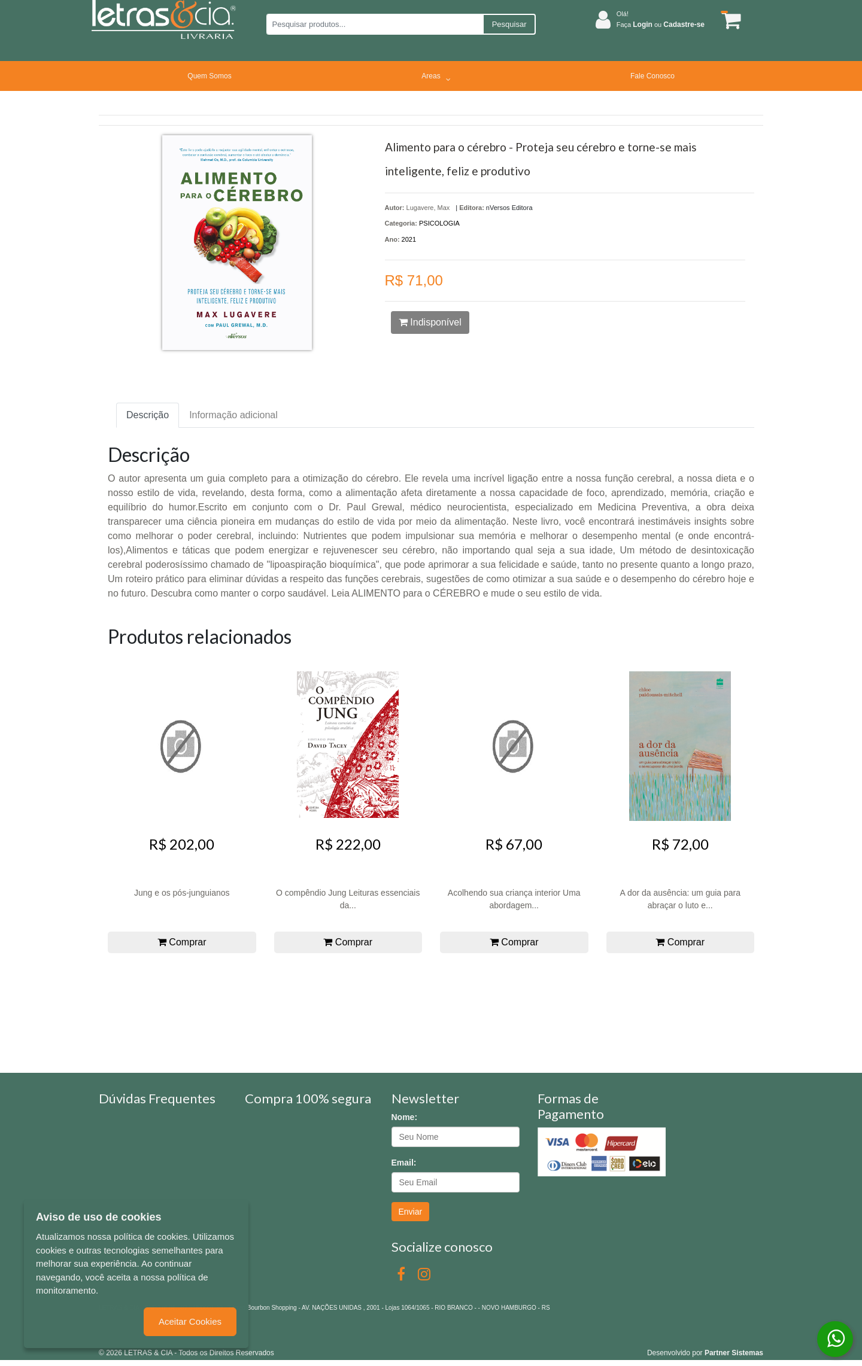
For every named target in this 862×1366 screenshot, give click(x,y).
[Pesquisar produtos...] (374, 24)
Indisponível (430, 322)
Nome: (404, 1117)
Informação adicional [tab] (233, 415)
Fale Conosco (652, 76)
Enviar (411, 1211)
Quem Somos (209, 76)
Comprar (182, 942)
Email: (404, 1162)
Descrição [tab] (147, 415)
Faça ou (661, 24)
